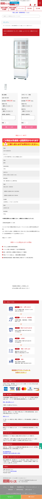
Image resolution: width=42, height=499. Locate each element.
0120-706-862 (14, 2)
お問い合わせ (28, 489)
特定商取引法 (20, 487)
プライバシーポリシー (31, 487)
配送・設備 (15, 12)
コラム (5, 487)
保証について (6, 416)
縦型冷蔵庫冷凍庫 (4, 8)
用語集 (11, 487)
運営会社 (10, 489)
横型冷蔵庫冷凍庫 (12, 8)
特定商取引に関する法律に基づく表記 (11, 453)
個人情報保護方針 (7, 451)
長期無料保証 (22, 12)
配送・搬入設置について (8, 402)
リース (27, 12)
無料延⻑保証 (19, 489)
